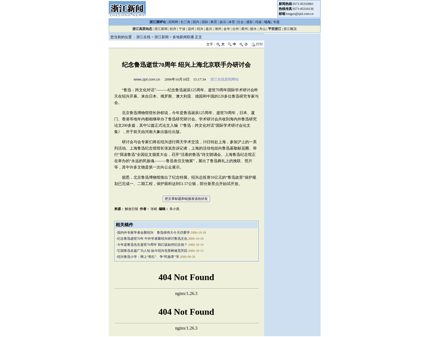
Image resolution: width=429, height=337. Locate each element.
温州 (191, 29)
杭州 (173, 29)
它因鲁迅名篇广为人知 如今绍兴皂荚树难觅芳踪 (152, 251)
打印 (257, 44)
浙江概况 (290, 29)
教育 (214, 22)
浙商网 (173, 22)
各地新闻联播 (183, 37)
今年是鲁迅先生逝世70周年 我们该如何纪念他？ (152, 245)
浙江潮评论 (157, 22)
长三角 (185, 22)
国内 (196, 22)
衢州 (244, 29)
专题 (276, 22)
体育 (231, 22)
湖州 (218, 29)
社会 (240, 22)
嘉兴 (209, 29)
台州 (235, 29)
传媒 (258, 22)
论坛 (267, 22)
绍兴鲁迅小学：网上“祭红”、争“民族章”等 (148, 257)
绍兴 (200, 29)
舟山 (262, 29)
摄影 (249, 22)
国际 (205, 22)
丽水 (253, 29)
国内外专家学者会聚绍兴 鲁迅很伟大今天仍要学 (153, 232)
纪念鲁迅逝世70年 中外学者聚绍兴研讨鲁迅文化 (152, 239)
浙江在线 (143, 37)
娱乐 (223, 22)
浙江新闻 (161, 29)
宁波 (182, 29)
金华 (226, 29)
